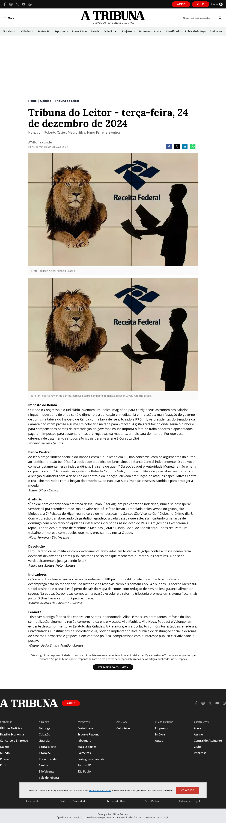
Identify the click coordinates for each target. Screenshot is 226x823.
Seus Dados (152, 801)
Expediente (32, 801)
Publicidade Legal (189, 801)
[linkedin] (185, 147)
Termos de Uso (115, 801)
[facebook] (169, 147)
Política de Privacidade (100, 790)
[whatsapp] (192, 147)
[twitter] (177, 147)
